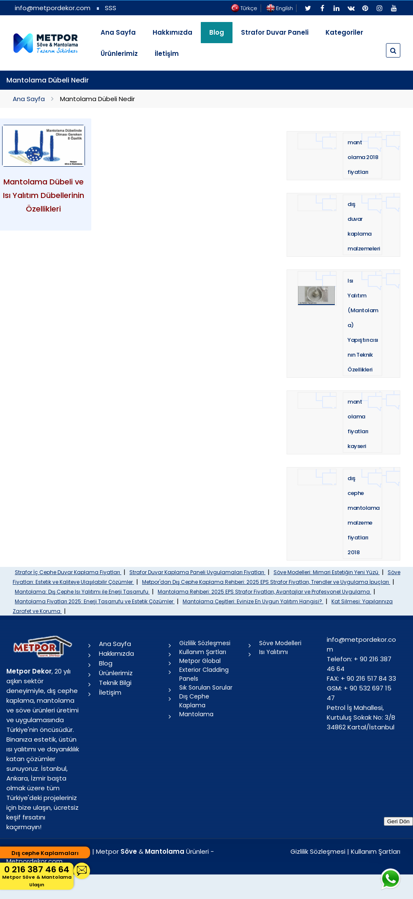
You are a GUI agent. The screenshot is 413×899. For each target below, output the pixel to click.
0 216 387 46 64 (36, 875)
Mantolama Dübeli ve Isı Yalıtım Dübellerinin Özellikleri (43, 195)
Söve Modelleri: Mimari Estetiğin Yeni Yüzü (327, 572)
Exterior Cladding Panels (204, 674)
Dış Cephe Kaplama (194, 700)
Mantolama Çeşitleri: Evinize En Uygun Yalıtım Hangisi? (253, 601)
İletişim (167, 53)
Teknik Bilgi (115, 682)
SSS (110, 7)
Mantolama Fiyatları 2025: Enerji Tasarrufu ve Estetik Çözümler (95, 601)
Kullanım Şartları (202, 652)
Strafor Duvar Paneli (275, 32)
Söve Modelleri (280, 643)
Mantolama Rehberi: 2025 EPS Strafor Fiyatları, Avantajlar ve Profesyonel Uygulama (264, 591)
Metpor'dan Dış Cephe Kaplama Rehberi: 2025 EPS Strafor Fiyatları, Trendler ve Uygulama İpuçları (266, 582)
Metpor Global (200, 661)
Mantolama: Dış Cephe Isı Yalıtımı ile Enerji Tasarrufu (82, 591)
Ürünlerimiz (119, 53)
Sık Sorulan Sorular (205, 687)
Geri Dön (398, 821)
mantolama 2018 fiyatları (362, 157)
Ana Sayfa (118, 32)
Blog (105, 663)
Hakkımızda (172, 32)
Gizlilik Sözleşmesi (204, 643)
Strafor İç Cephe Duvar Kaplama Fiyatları (68, 572)
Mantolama (196, 714)
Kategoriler (344, 32)
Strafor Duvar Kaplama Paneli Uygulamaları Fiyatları (197, 572)
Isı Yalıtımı (273, 652)
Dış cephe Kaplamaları (45, 853)
